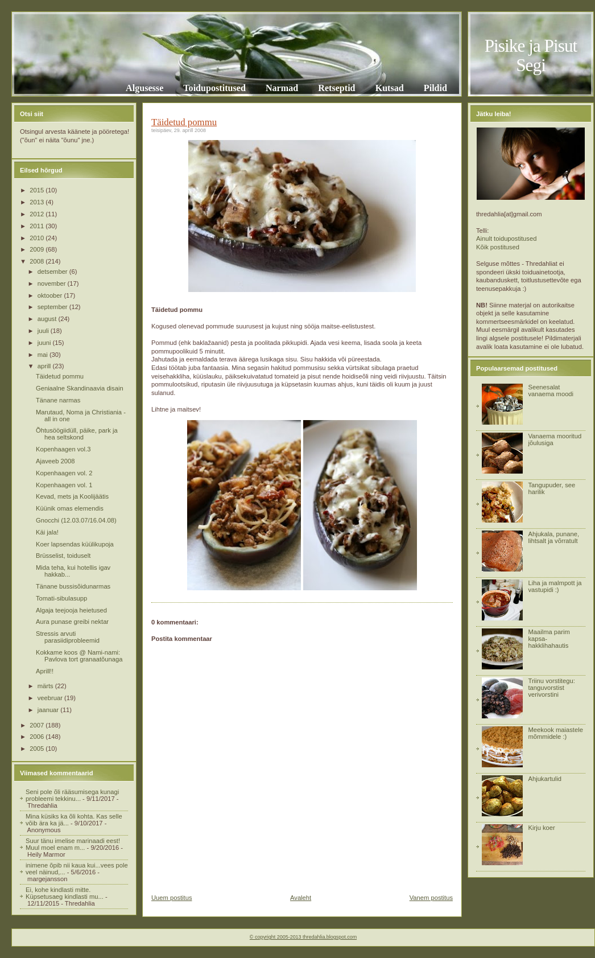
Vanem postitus (431, 897)
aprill (45, 366)
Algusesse (144, 88)
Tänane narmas (58, 400)
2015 (38, 190)
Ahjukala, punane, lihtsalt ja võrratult (553, 537)
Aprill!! (44, 671)
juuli (44, 330)
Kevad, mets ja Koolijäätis (72, 496)
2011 (38, 226)
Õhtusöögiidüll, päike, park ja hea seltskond (77, 434)
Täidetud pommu (60, 376)
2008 (38, 261)
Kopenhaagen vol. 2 (64, 473)
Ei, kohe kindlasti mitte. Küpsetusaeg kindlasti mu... (65, 893)
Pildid (435, 88)
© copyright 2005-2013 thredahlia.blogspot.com (303, 937)
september (53, 306)
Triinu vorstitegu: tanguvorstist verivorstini (551, 687)
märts (46, 685)
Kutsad (389, 88)
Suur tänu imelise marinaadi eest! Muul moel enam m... (73, 844)
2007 (38, 725)
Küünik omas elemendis (70, 508)
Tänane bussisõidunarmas (73, 586)
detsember (53, 271)
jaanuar (49, 709)
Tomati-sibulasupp (61, 598)
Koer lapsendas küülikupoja (75, 544)
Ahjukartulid (544, 778)
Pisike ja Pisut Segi (531, 55)
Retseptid (336, 88)
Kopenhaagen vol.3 (63, 449)
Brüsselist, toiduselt (63, 555)
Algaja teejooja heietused (71, 610)
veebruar (51, 697)
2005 (38, 748)
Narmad (282, 88)
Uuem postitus (171, 897)
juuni (45, 342)
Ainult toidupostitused (506, 238)
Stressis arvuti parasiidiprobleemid (68, 637)
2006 (38, 736)
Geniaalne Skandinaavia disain (79, 388)
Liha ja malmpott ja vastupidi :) (554, 586)
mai (43, 354)
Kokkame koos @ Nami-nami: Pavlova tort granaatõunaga (79, 656)
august (48, 318)
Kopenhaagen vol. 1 (64, 485)
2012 (38, 214)
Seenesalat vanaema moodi (550, 390)
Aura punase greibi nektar (72, 621)
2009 (38, 249)
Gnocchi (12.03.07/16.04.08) (76, 520)
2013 (38, 202)
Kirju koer (541, 827)
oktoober (51, 295)
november (53, 283)
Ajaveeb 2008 (55, 461)
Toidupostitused (214, 88)
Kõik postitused (497, 247)
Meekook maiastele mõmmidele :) (555, 733)
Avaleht (300, 897)
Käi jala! (47, 532)
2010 (38, 238)
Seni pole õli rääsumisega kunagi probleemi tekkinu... (72, 795)
